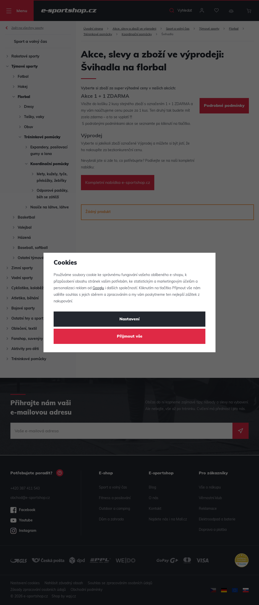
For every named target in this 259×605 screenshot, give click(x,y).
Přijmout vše (129, 337)
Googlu (98, 288)
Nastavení (129, 319)
